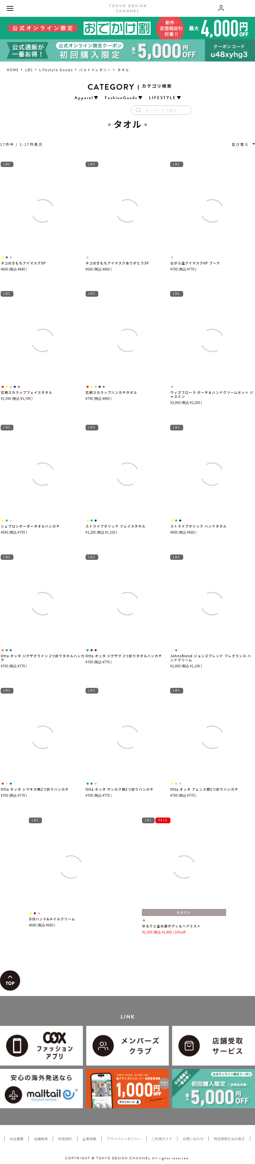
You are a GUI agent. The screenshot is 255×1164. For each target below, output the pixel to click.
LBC (29, 69)
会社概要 (16, 1138)
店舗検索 (41, 1138)
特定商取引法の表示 (229, 1138)
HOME (13, 69)
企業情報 (89, 1138)
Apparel (83, 98)
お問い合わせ (193, 1138)
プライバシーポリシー (124, 1138)
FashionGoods (121, 98)
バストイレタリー (95, 69)
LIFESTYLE (162, 98)
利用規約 (65, 1138)
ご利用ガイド (162, 1138)
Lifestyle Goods (56, 69)
